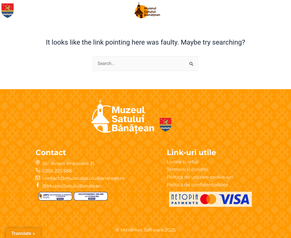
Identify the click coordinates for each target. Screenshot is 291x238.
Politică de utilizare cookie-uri (200, 177)
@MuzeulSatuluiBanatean (72, 186)
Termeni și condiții (187, 169)
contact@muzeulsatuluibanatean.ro (83, 178)
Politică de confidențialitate (198, 184)
